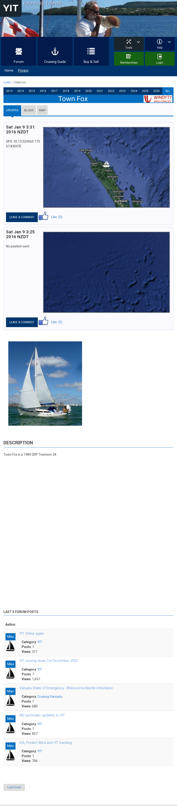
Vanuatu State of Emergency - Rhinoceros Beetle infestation (66, 688)
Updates (12, 110)
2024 (134, 91)
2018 (66, 91)
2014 (20, 91)
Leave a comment (21, 217)
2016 (43, 91)
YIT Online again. (32, 633)
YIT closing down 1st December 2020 (48, 661)
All (167, 91)
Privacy (23, 70)
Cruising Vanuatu (49, 696)
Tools (128, 47)
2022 (111, 91)
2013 (9, 91)
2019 (77, 91)
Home (9, 70)
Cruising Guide (55, 62)
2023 (122, 91)
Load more (14, 787)
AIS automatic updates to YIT (42, 715)
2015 (32, 91)
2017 (54, 91)
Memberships (129, 62)
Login (159, 62)
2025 (145, 91)
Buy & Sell (91, 62)
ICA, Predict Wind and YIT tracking (45, 743)
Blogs (29, 110)
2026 (156, 91)
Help (159, 47)
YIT (10, 8)
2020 (88, 91)
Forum (19, 62)
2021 (100, 91)
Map (42, 110)
